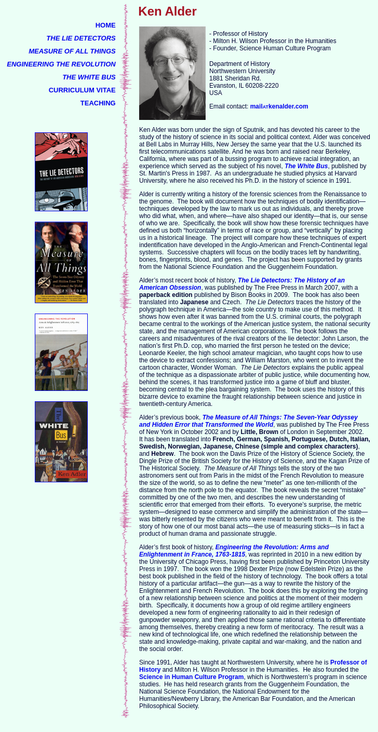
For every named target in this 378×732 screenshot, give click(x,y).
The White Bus (306, 166)
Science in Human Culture (178, 677)
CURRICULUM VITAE (82, 90)
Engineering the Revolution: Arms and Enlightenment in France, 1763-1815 (234, 551)
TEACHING (98, 103)
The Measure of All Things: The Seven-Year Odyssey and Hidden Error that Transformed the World (248, 421)
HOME (106, 25)
